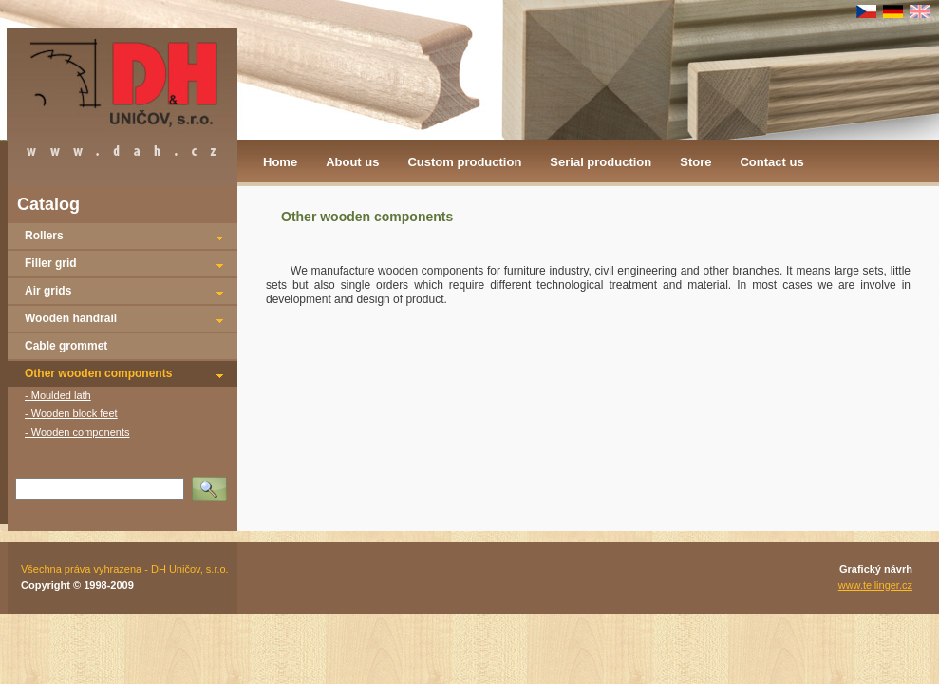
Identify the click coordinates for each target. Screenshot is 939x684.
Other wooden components (98, 373)
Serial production (600, 162)
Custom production (464, 162)
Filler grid (51, 263)
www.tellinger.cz (875, 585)
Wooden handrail (71, 318)
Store (695, 162)
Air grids (48, 290)
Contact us (771, 162)
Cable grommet (66, 345)
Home (280, 162)
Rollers (44, 235)
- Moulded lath (58, 395)
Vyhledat (213, 482)
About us (352, 162)
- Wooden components (77, 432)
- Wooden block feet (71, 413)
